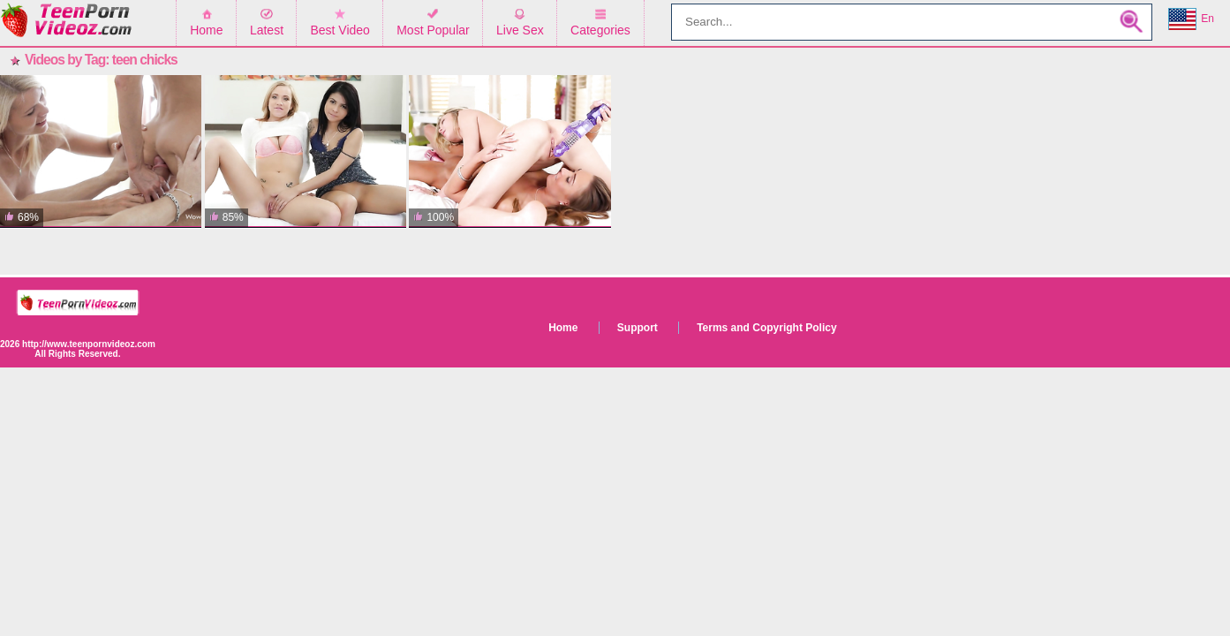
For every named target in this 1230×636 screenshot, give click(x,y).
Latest (266, 30)
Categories (600, 30)
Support (637, 328)
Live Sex (520, 30)
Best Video (339, 30)
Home (206, 30)
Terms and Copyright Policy (766, 328)
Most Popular (432, 30)
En (1191, 19)
